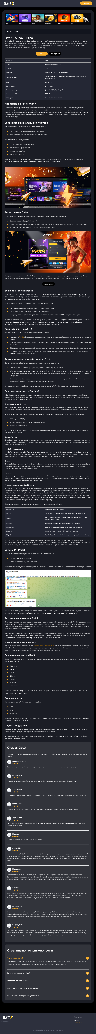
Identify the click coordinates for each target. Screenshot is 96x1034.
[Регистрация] (54, 54)
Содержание (13, 31)
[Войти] (42, 54)
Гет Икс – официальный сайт (44, 646)
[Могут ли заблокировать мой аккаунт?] (48, 988)
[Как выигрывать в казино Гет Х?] (48, 981)
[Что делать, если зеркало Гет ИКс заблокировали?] (48, 973)
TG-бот (21, 337)
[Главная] (9, 3)
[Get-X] (15, 1017)
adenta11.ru (78, 1023)
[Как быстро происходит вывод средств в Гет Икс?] (48, 996)
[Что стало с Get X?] (48, 958)
